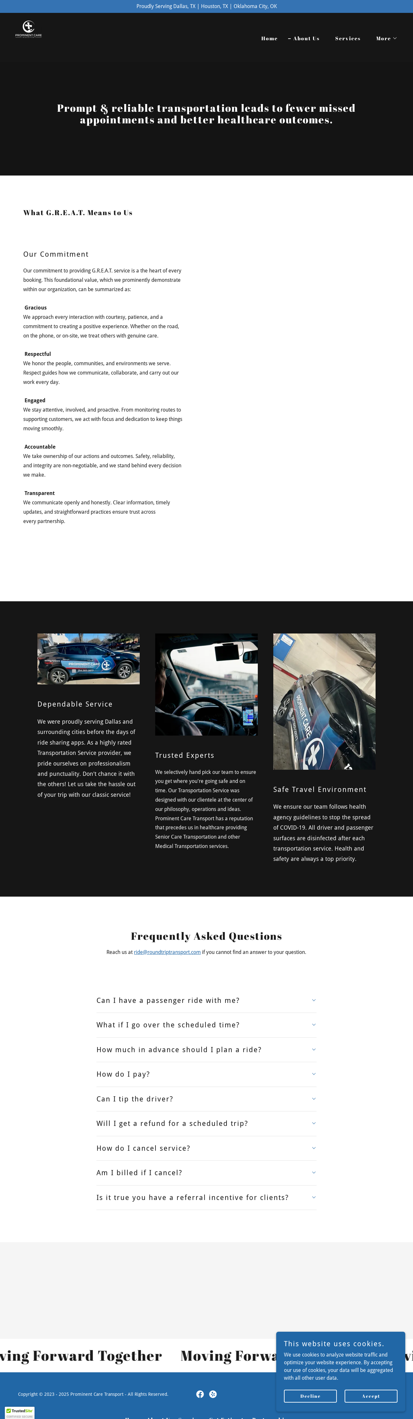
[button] (384, 38)
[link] (41, 37)
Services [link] (348, 38)
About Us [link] (306, 38)
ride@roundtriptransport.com (167, 952)
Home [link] (269, 38)
